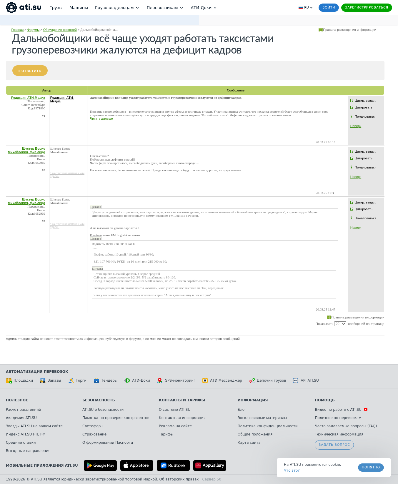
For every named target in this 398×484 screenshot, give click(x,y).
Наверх (355, 126)
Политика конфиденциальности (268, 426)
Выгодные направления (28, 451)
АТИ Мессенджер (222, 380)
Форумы (33, 29)
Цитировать (363, 107)
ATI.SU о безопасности (103, 410)
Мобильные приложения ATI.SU (42, 465)
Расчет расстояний (23, 410)
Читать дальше (101, 118)
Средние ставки (21, 442)
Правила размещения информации (349, 29)
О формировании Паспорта (107, 442)
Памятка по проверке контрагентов (115, 418)
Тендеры (105, 380)
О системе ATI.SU (174, 410)
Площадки (19, 380)
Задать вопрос (334, 445)
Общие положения (255, 434)
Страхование (94, 434)
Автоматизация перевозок (37, 372)
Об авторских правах (179, 479)
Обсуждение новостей (60, 29)
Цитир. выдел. (365, 100)
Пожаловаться (366, 116)
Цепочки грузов (267, 380)
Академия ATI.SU (21, 418)
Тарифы (166, 434)
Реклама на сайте (175, 426)
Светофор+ (93, 426)
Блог (242, 410)
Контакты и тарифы (182, 400)
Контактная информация (182, 418)
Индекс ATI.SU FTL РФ (25, 434)
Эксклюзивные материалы (262, 418)
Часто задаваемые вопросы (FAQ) (346, 426)
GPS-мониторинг (176, 380)
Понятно (371, 467)
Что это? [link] (292, 470)
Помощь (324, 400)
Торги (77, 380)
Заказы (50, 380)
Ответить (31, 71)
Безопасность (98, 400)
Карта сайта (249, 442)
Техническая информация (339, 434)
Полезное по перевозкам (338, 418)
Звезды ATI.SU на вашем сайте (34, 426)
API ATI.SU (306, 380)
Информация (253, 400)
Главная (17, 29)
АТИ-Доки (137, 380)
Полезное (17, 400)
